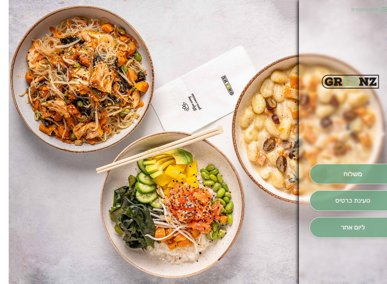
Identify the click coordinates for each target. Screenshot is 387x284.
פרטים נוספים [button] (356, 9)
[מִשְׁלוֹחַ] (344, 174)
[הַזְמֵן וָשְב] (344, 200)
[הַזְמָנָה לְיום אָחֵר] (344, 227)
